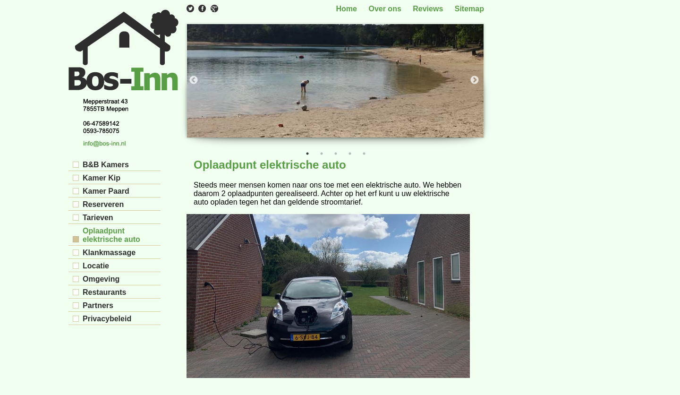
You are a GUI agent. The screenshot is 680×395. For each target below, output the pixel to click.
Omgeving (101, 279)
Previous (193, 80)
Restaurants (104, 292)
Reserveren (103, 204)
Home (346, 9)
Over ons (384, 9)
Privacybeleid (107, 319)
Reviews (428, 9)
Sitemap (469, 9)
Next (474, 80)
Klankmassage (109, 253)
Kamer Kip (101, 178)
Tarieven (98, 218)
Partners (98, 305)
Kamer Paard (106, 191)
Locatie (96, 266)
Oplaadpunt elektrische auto (111, 235)
